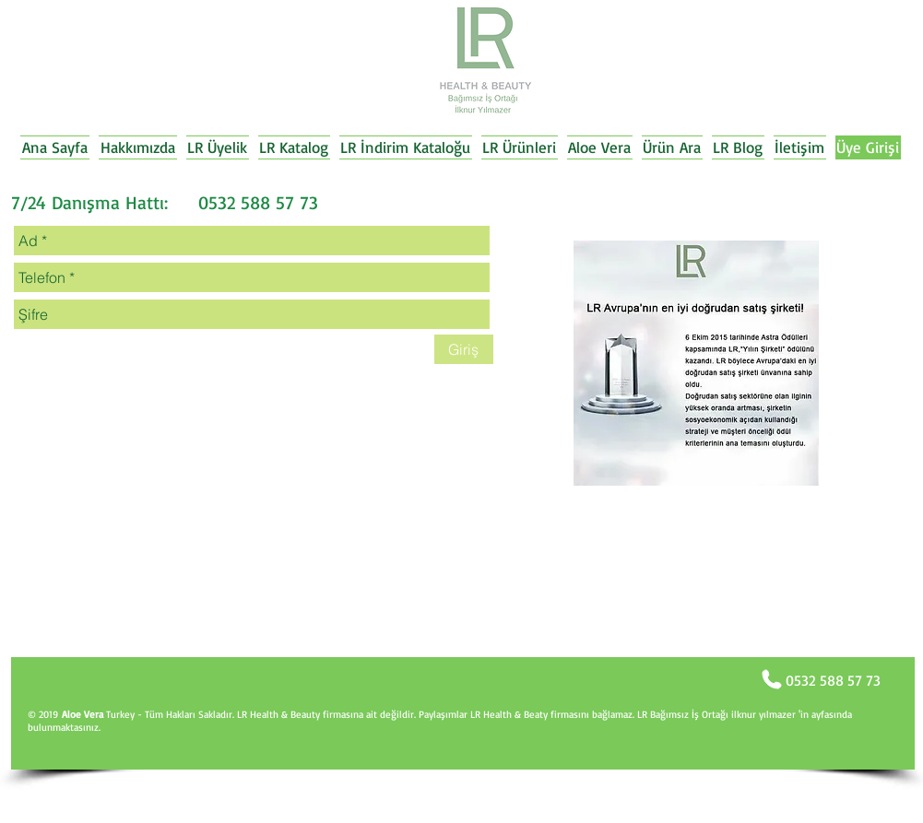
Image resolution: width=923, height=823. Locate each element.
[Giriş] (463, 349)
